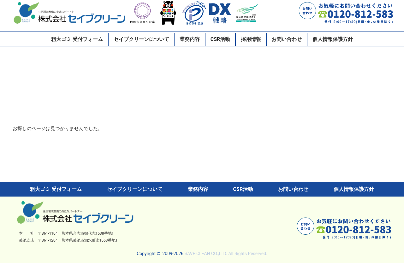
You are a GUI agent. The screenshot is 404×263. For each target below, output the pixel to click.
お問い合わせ (286, 39)
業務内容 (190, 39)
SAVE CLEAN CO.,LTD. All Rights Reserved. (226, 253)
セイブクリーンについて (141, 39)
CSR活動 (220, 39)
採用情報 (251, 39)
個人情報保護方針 (332, 39)
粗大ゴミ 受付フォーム (77, 39)
